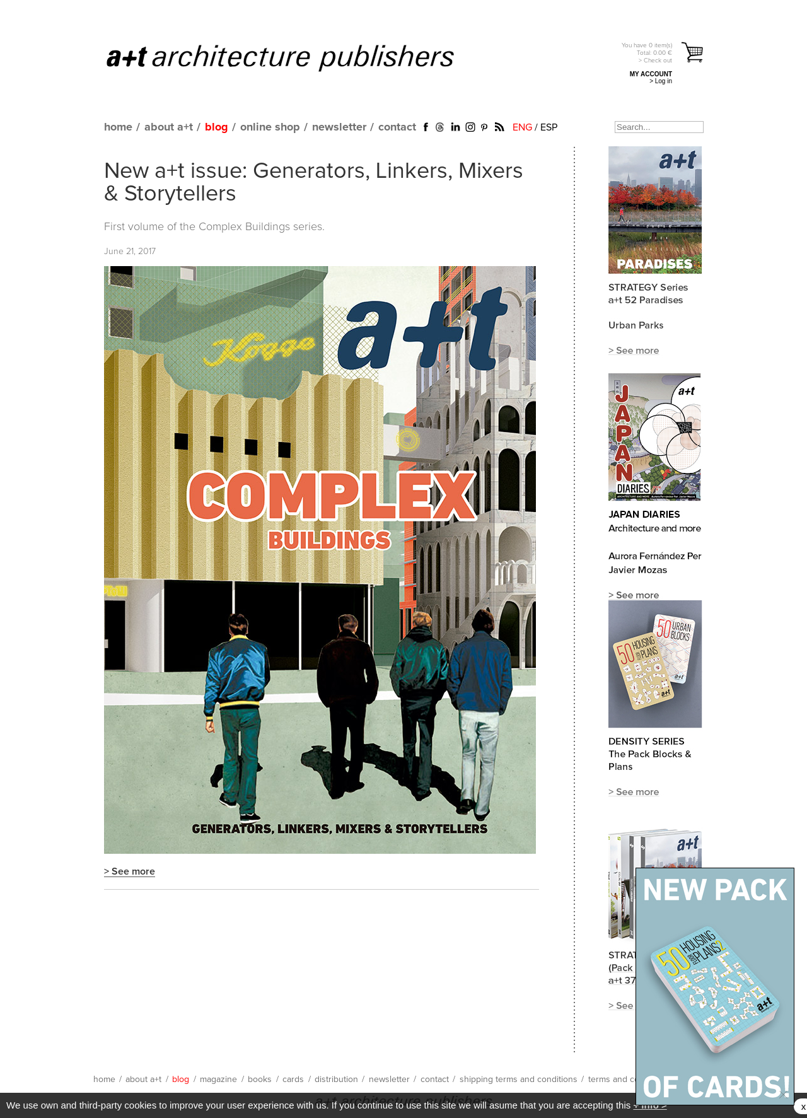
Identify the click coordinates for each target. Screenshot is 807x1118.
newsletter (339, 127)
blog (216, 127)
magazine (218, 1079)
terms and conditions (629, 1079)
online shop (270, 127)
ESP (548, 127)
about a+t (168, 127)
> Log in (660, 81)
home (118, 127)
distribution (336, 1079)
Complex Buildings (244, 227)
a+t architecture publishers (296, 57)
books (260, 1079)
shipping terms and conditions (519, 1079)
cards (293, 1079)
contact (397, 127)
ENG (522, 127)
